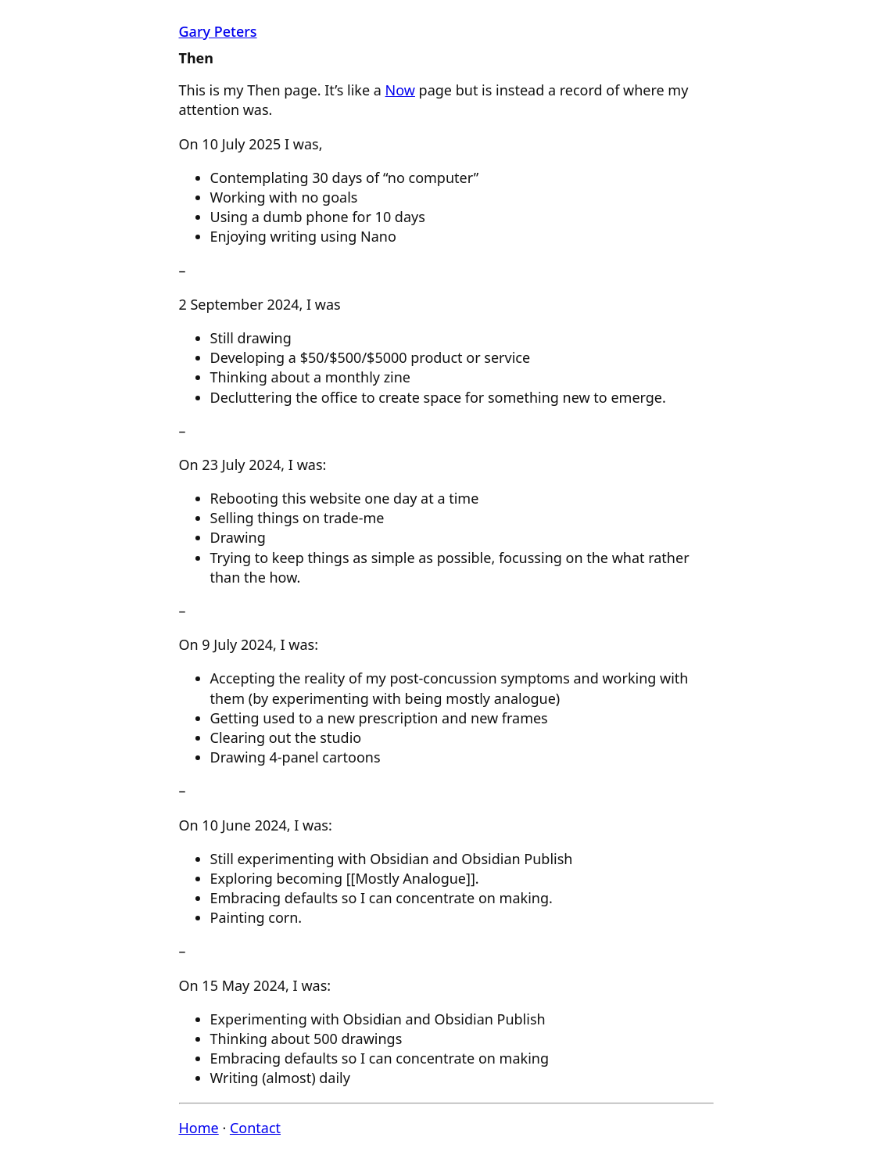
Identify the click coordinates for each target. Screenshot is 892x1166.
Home (199, 1127)
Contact (255, 1127)
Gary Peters (218, 31)
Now (400, 90)
